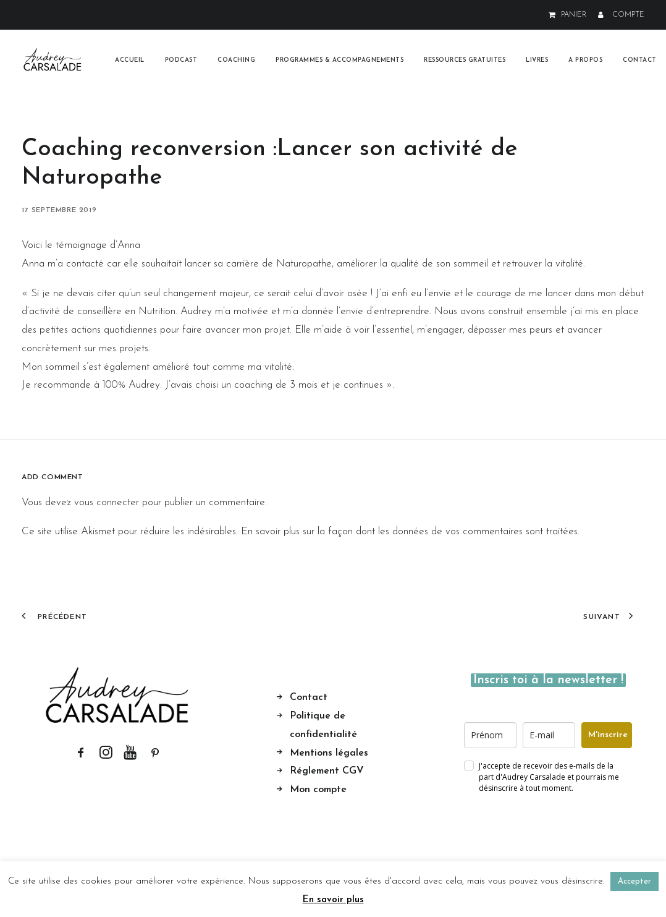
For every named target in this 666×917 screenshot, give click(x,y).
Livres (537, 60)
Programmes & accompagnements (339, 60)
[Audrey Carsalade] (53, 60)
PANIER (573, 15)
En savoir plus (333, 900)
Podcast (181, 60)
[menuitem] (570, 15)
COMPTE (628, 15)
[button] (81, 756)
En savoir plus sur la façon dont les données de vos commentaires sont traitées (409, 531)
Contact (640, 60)
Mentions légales (329, 752)
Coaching (236, 60)
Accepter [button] (634, 881)
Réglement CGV (327, 771)
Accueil (130, 60)
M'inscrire (608, 735)
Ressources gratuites (464, 60)
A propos (585, 60)
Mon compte (318, 790)
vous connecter (106, 502)
